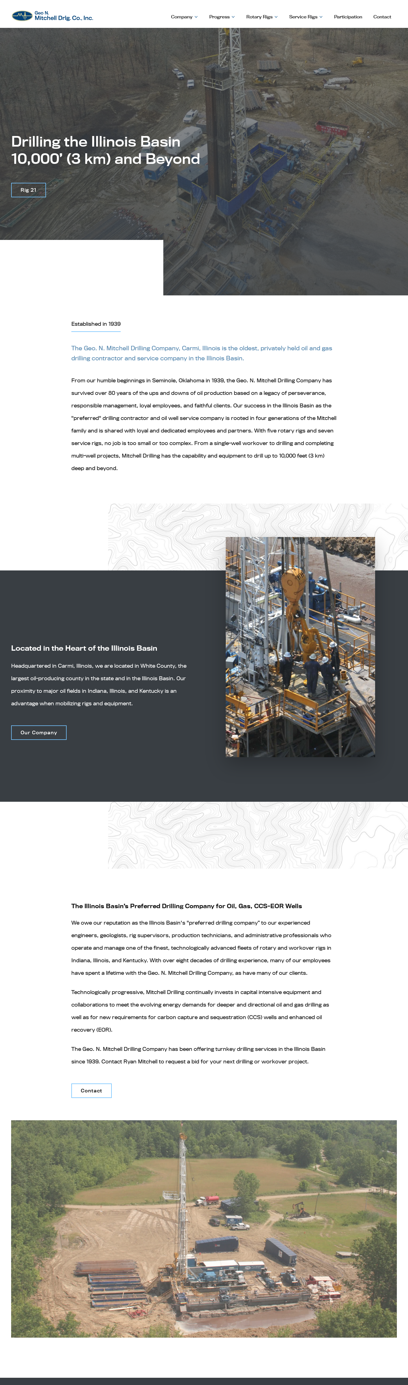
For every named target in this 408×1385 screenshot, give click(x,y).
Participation (348, 17)
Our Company (39, 732)
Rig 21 (29, 190)
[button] (185, 17)
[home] (52, 13)
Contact (382, 17)
